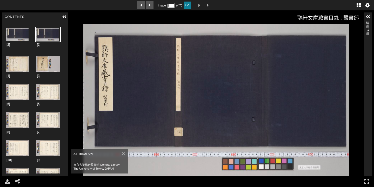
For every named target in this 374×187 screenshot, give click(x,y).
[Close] (123, 153)
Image (162, 5)
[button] (64, 16)
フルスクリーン (367, 181)
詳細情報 (368, 24)
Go (187, 5)
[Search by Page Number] (171, 5)
